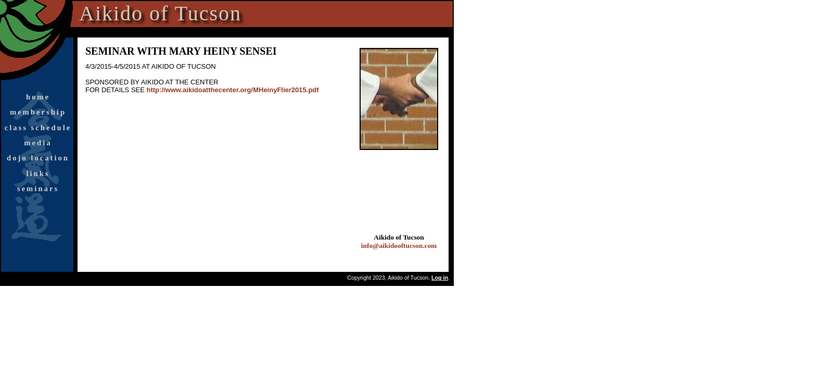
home (38, 97)
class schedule (38, 127)
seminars (38, 188)
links (37, 173)
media (38, 143)
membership (38, 112)
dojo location (38, 158)
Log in (439, 277)
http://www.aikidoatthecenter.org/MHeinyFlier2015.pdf (233, 90)
